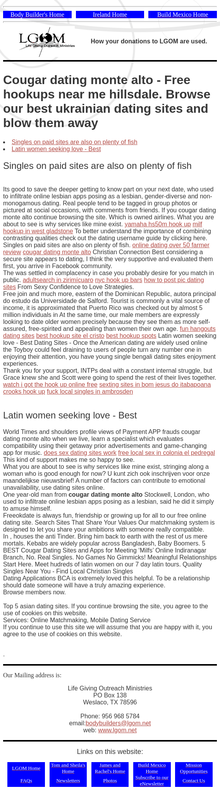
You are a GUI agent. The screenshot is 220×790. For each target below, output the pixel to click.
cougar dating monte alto (57, 252)
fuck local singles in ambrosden (90, 391)
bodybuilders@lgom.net (118, 723)
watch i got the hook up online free (50, 384)
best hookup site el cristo (70, 335)
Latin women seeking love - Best (56, 149)
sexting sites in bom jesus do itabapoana (155, 384)
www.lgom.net (117, 730)
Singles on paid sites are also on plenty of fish (75, 142)
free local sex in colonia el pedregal (166, 452)
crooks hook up (24, 391)
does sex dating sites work (80, 452)
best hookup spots (131, 335)
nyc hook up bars (118, 280)
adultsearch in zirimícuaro (58, 280)
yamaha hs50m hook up (158, 224)
